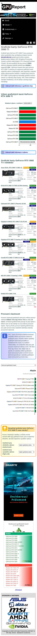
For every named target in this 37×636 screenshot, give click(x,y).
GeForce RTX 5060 (11, 555)
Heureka (26, 167)
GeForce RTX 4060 (11, 559)
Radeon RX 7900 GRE (12, 575)
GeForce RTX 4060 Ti (12, 557)
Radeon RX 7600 (11, 585)
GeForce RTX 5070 (11, 548)
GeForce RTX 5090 (11, 536)
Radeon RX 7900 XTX (12, 568)
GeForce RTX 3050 (11, 561)
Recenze (32, 167)
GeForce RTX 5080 (11, 540)
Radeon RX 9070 (11, 573)
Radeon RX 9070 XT (12, 570)
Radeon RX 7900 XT (12, 571)
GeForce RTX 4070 (11, 552)
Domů (6, 20)
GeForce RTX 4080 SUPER (14, 542)
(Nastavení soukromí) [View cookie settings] (23, 632)
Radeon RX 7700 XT (12, 579)
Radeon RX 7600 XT (12, 583)
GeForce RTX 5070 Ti (12, 544)
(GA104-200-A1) (6, 57)
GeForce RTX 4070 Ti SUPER (15, 546)
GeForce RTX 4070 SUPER (14, 550)
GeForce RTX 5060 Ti (12, 554)
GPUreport (18, 590)
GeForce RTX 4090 (11, 538)
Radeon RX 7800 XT (12, 577)
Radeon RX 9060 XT (12, 581)
